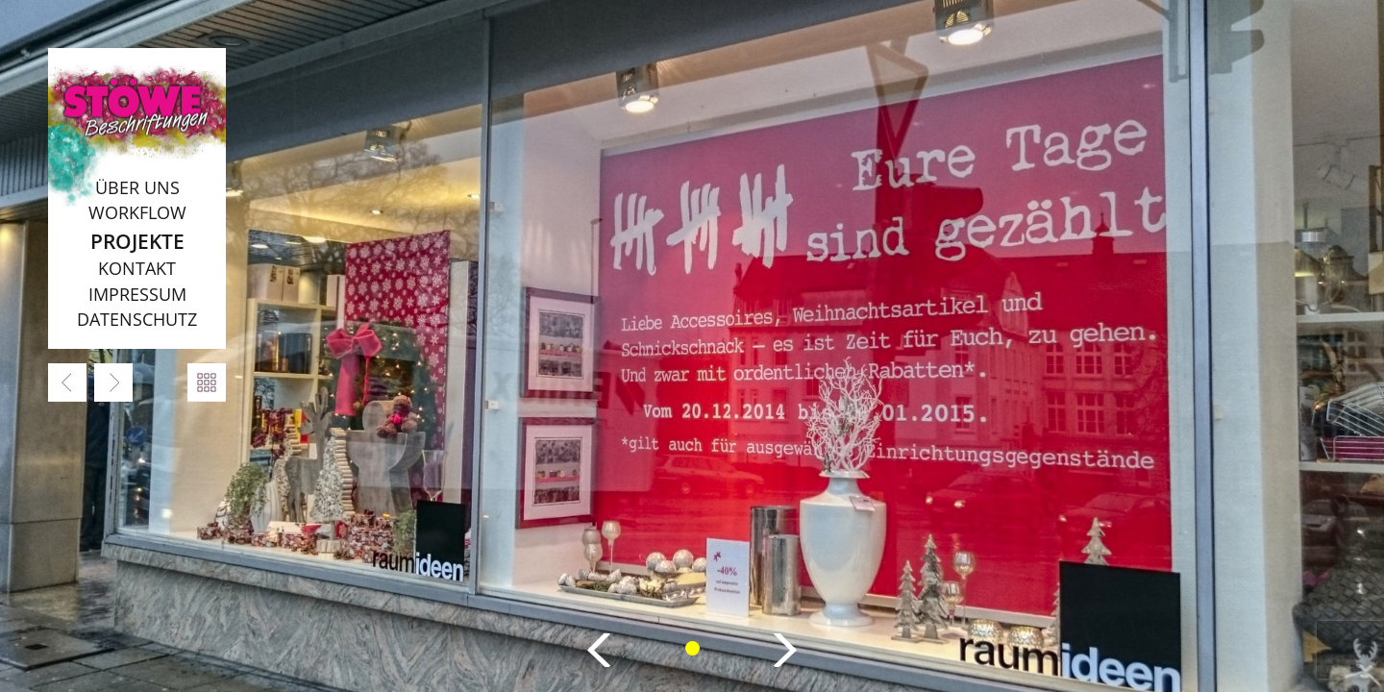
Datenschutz (137, 319)
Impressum (137, 294)
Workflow (137, 212)
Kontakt (137, 268)
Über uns (137, 187)
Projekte (137, 241)
